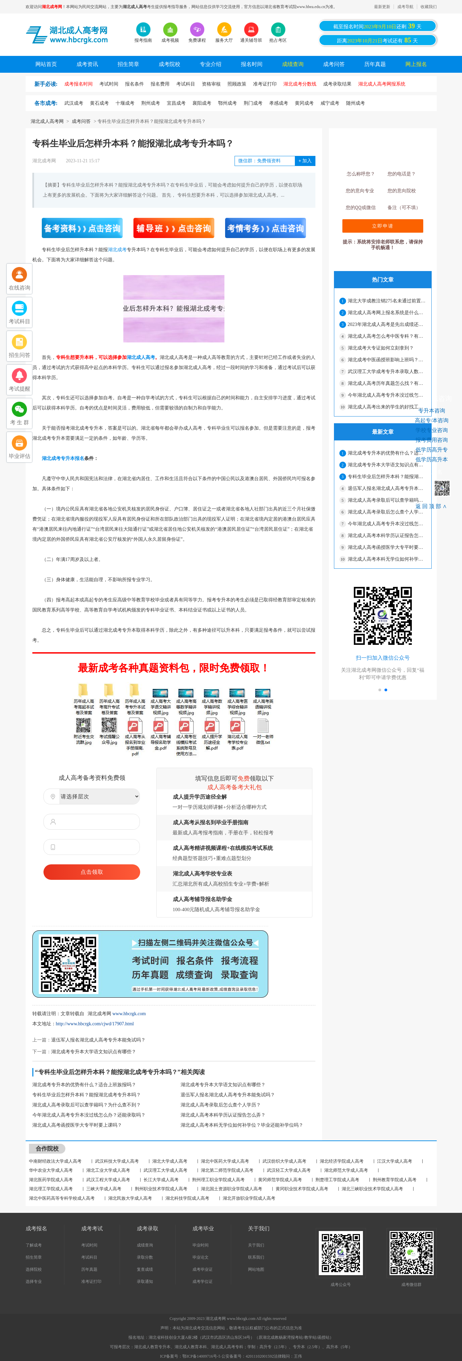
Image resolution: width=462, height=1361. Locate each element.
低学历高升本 (431, 459)
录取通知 (145, 1281)
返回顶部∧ (431, 506)
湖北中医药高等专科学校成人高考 (62, 1198)
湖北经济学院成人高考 (342, 1161)
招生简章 (128, 64)
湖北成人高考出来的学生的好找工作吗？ (387, 406)
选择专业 (34, 1281)
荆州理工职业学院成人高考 (218, 1179)
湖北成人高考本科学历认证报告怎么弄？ (223, 1115)
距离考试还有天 (377, 40)
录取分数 (145, 1257)
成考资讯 (87, 64)
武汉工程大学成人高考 (108, 1179)
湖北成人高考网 (47, 121)
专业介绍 (210, 64)
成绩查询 (293, 64)
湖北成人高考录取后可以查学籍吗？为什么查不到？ (86, 1104)
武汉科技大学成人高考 (117, 1161)
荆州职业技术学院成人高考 (161, 1188)
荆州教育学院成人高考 (395, 1179)
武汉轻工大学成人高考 (289, 1170)
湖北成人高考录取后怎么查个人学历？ (221, 1104)
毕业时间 (200, 1245)
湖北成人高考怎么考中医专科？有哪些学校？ (387, 336)
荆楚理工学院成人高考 (337, 1179)
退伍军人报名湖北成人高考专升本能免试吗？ (98, 1039)
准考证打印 (91, 1281)
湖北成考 (117, 249)
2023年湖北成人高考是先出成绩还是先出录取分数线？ (387, 324)
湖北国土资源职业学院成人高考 (231, 1188)
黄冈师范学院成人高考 (280, 1179)
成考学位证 (202, 1281)
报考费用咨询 (431, 440)
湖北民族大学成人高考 (130, 1198)
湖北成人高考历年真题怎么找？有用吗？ (387, 383)
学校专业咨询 (431, 430)
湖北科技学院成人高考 (187, 1198)
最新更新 (382, 6)
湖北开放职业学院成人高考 (249, 1198)
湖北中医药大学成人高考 (225, 1161)
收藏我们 (429, 6)
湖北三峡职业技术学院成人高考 (372, 1188)
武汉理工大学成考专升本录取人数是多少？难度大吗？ (387, 371)
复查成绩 (145, 1269)
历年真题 (375, 64)
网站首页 (46, 64)
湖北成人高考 (141, 357)
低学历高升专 (431, 450)
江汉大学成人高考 (394, 1161)
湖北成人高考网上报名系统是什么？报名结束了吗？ (387, 312)
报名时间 (252, 64)
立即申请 (383, 226)
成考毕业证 (202, 1269)
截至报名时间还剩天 (377, 26)
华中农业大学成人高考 (51, 1170)
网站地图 (256, 1269)
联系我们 (256, 1257)
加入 (305, 160)
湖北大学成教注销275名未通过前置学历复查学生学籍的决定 (387, 300)
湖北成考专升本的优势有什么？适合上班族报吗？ (84, 1084)
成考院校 (169, 64)
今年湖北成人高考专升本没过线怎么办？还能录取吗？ (89, 1115)
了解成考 (34, 1245)
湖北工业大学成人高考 (108, 1170)
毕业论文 (200, 1257)
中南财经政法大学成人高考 (55, 1161)
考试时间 (89, 1245)
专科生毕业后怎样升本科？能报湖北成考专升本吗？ (86, 1094)
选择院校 (34, 1269)
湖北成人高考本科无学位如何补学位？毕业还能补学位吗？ (242, 1125)
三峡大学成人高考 (103, 1188)
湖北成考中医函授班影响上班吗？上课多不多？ (387, 359)
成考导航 (405, 6)
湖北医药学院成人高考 (51, 1179)
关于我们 (256, 1245)
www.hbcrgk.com (129, 1013)
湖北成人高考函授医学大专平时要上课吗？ (77, 1125)
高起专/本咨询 (432, 420)
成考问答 (334, 64)
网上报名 (416, 64)
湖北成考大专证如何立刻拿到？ (381, 348)
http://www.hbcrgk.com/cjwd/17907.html (95, 1023)
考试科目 (89, 1257)
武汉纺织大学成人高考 (284, 1161)
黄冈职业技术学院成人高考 (302, 1188)
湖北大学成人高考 (169, 1161)
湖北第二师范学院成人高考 (227, 1170)
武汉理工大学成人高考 (165, 1170)
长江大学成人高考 (161, 1179)
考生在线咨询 (431, 398)
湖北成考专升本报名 (63, 458)
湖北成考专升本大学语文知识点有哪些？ (93, 1051)
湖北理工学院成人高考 (51, 1188)
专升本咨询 (431, 410)
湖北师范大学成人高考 (346, 1170)
